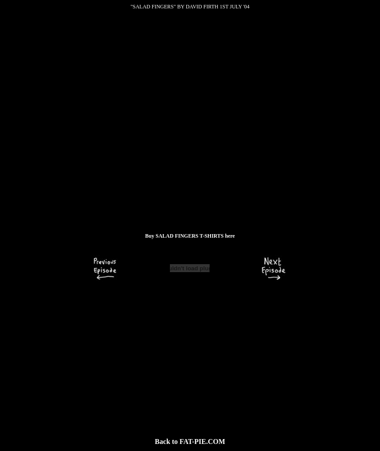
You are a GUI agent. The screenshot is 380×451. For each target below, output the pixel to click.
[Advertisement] (190, 359)
